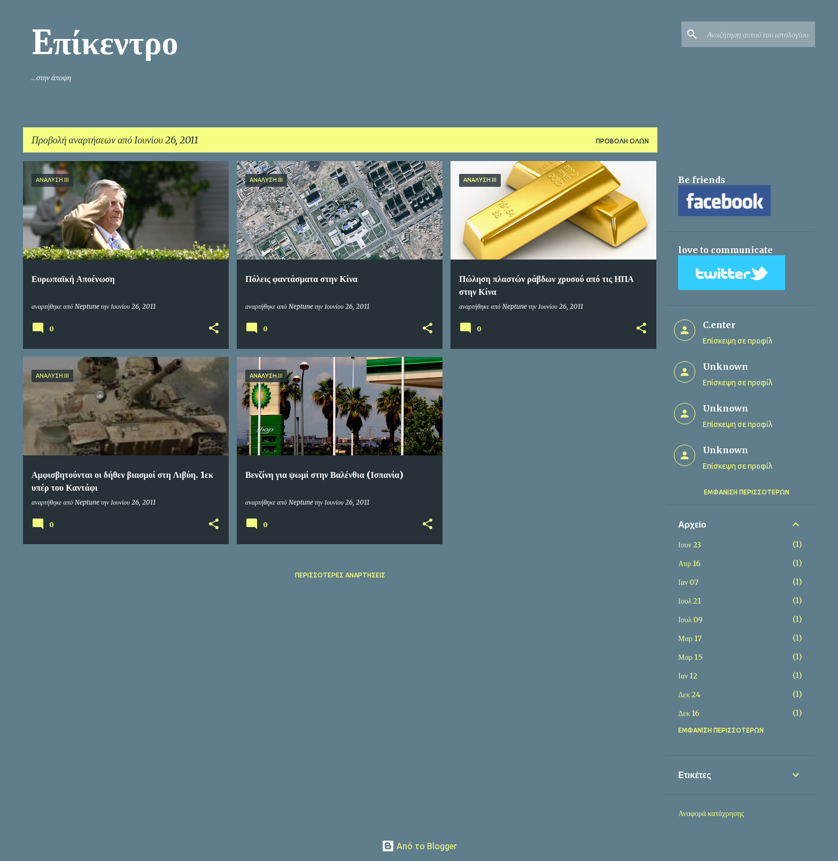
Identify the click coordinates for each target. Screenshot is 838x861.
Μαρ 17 (690, 638)
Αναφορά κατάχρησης (711, 813)
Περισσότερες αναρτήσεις (340, 575)
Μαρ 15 (690, 657)
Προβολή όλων (622, 141)
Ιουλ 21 (689, 601)
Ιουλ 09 (690, 619)
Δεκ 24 (689, 694)
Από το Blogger (419, 846)
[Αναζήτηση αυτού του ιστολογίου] (759, 34)
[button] (213, 329)
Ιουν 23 (689, 545)
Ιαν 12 (687, 676)
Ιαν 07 (688, 582)
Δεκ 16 (689, 713)
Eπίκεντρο (105, 42)
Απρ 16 (689, 563)
